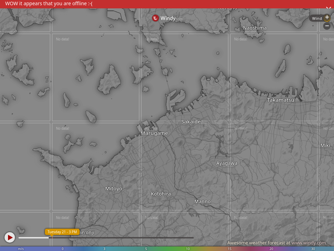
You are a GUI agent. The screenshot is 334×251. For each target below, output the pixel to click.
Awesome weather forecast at (276, 242)
